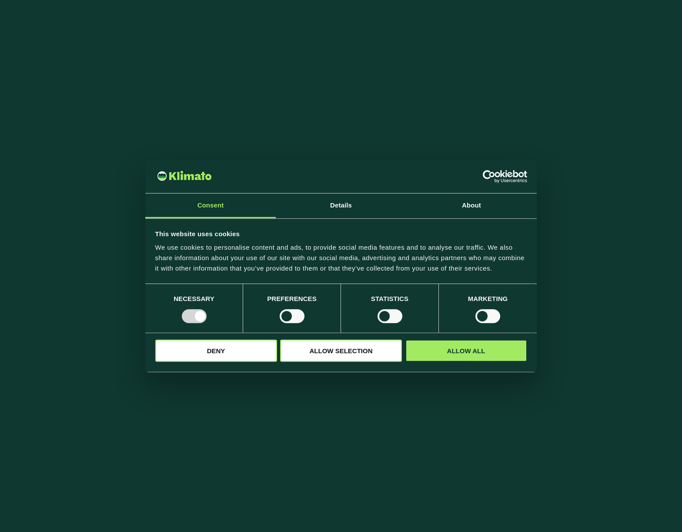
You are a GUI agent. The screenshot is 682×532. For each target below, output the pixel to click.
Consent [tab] (210, 205)
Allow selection (341, 351)
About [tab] (471, 205)
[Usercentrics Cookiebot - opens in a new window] (489, 176)
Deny (216, 351)
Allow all (466, 351)
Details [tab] (341, 205)
